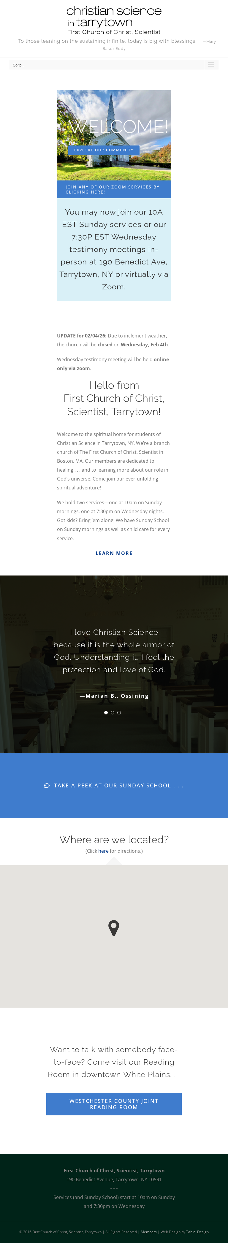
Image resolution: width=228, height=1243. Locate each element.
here (103, 851)
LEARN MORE (114, 553)
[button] (113, 928)
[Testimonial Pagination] (106, 712)
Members (149, 1231)
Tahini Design (197, 1231)
